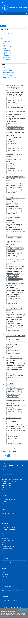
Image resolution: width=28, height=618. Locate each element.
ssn (9, 105)
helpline (17, 353)
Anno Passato (7, 76)
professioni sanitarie (14, 330)
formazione (6, 59)
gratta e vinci (7, 47)
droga (9, 438)
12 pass (10, 443)
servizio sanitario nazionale (15, 107)
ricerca (17, 298)
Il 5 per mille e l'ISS (7, 563)
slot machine (7, 52)
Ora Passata (7, 68)
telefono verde (12, 143)
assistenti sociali (13, 380)
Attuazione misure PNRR (8, 513)
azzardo (6, 43)
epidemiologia (11, 296)
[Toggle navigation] (2, 13)
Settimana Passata (8, 72)
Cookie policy (5, 504)
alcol (9, 434)
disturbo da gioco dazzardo (11, 57)
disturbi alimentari (13, 436)
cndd (5, 45)
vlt (4, 54)
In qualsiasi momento (8, 67)
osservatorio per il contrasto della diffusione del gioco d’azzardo (15, 278)
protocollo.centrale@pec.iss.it (12, 490)
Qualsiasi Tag (6, 41)
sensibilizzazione (12, 303)
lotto (5, 48)
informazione (7, 55)
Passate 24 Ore (7, 70)
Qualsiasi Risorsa (7, 32)
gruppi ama (18, 443)
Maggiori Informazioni (6, 616)
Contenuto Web (8, 34)
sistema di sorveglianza (14, 126)
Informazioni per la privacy (9, 499)
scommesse (7, 50)
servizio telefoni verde (14, 350)
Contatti (4, 502)
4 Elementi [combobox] (14, 448)
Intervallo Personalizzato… (9, 77)
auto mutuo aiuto (12, 396)
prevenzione (18, 248)
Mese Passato (7, 74)
